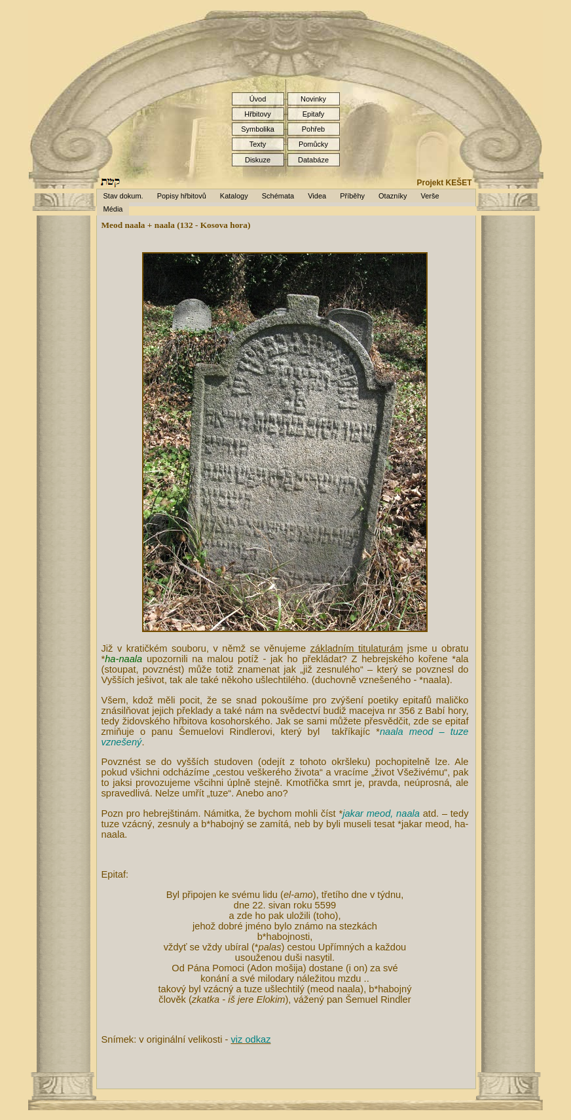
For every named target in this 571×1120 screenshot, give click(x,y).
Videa (317, 196)
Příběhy (352, 196)
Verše (429, 196)
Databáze (313, 160)
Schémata (278, 196)
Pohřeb (313, 129)
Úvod (258, 99)
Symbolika (257, 129)
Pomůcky (313, 144)
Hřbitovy (257, 114)
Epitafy (314, 114)
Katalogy (234, 196)
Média (113, 209)
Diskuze (257, 160)
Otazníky (392, 196)
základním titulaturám (356, 648)
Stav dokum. (123, 196)
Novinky (313, 99)
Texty (258, 144)
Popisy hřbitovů (181, 196)
